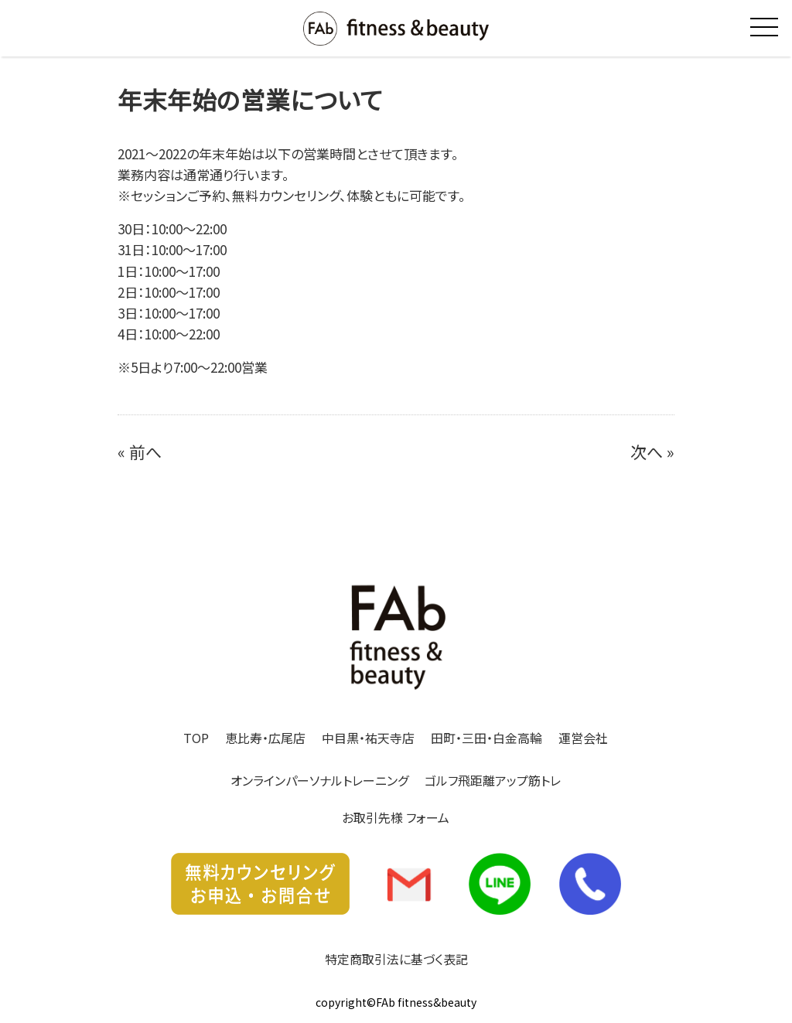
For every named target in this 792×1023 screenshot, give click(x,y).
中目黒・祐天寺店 (368, 737)
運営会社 (583, 737)
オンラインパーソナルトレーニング (319, 780)
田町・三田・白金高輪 (486, 737)
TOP (196, 737)
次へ (646, 451)
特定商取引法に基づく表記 (396, 959)
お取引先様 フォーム (395, 817)
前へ (145, 451)
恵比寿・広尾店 (265, 737)
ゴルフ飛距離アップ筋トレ (493, 780)
